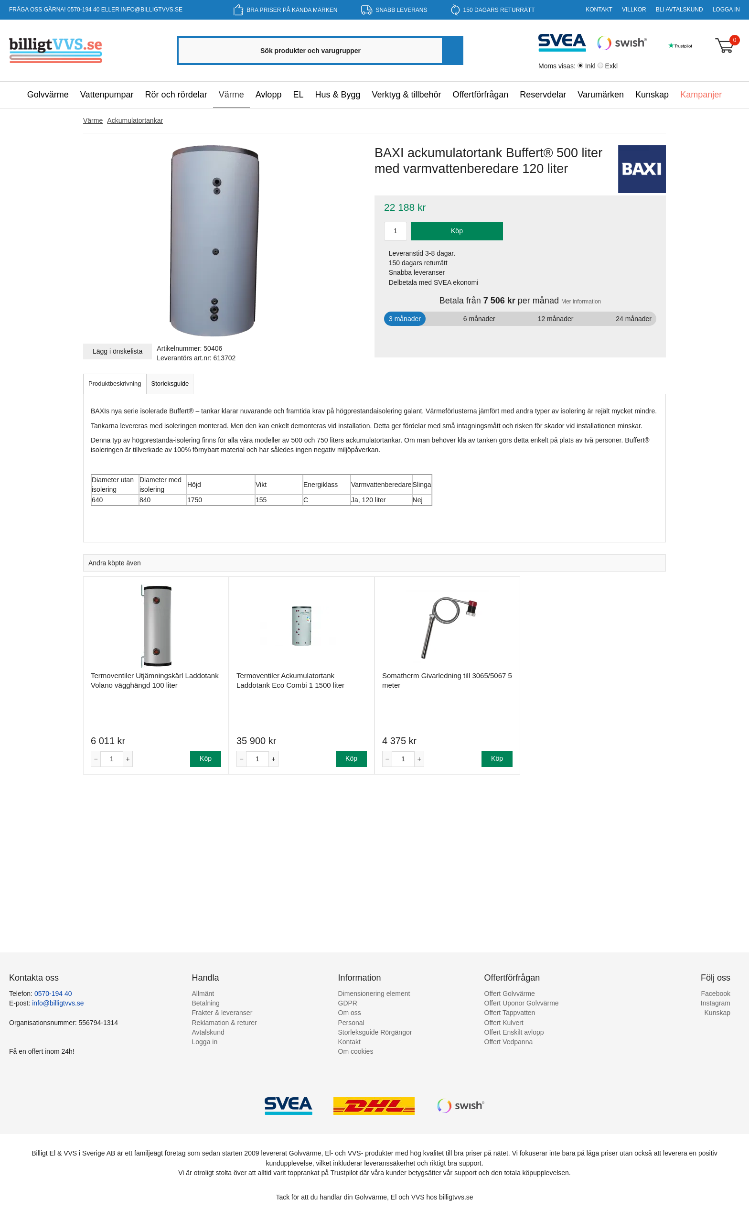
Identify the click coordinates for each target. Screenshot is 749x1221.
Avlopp (269, 94)
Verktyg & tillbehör (406, 94)
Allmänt (203, 993)
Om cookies (356, 1051)
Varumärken (601, 94)
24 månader (634, 319)
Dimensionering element (374, 993)
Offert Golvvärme (509, 993)
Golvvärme (48, 94)
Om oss (349, 1012)
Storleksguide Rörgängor (375, 1032)
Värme (231, 94)
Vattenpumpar (107, 94)
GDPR (347, 1003)
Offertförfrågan (481, 94)
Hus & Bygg (337, 94)
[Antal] (111, 759)
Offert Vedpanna (508, 1042)
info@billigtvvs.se (151, 9)
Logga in (726, 9)
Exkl (611, 66)
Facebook (715, 993)
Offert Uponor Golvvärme (521, 1003)
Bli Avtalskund (679, 9)
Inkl (590, 66)
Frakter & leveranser (222, 1012)
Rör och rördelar (176, 94)
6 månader (479, 319)
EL (298, 94)
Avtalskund (208, 1032)
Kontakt (599, 9)
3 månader (405, 319)
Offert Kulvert (504, 1023)
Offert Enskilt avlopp (514, 1032)
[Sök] (452, 50)
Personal (351, 1023)
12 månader (556, 319)
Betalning (206, 1003)
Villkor (634, 9)
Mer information (581, 301)
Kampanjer (701, 94)
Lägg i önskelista (117, 351)
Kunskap (652, 94)
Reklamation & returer (224, 1023)
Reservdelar (543, 94)
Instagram (715, 1003)
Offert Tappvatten (509, 1012)
